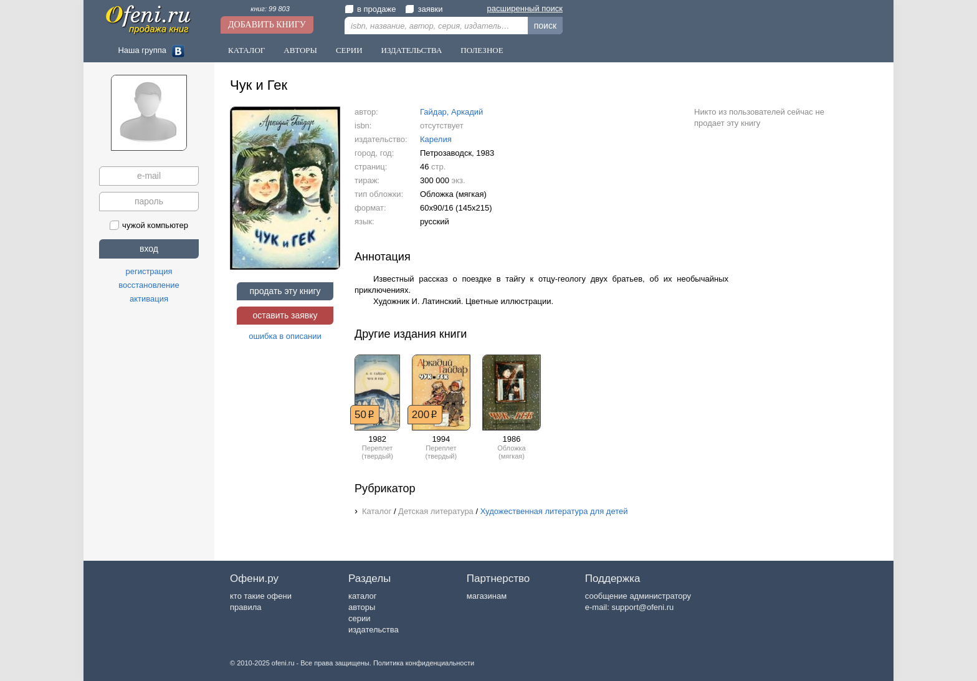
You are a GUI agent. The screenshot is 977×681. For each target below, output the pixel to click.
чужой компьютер (149, 225)
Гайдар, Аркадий (451, 112)
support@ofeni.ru (642, 607)
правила (245, 607)
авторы (361, 607)
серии (359, 618)
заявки (423, 9)
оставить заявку (284, 315)
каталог (362, 596)
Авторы (300, 50)
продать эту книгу (284, 291)
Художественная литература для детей (554, 511)
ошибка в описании (285, 336)
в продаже (370, 9)
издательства (373, 629)
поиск (545, 26)
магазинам (487, 596)
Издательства (411, 50)
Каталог (246, 50)
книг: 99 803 (270, 8)
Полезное (481, 50)
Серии (349, 50)
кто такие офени (261, 596)
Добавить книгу (267, 24)
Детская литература (436, 511)
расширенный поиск (525, 8)
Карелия (436, 139)
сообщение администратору (638, 596)
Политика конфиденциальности (423, 663)
